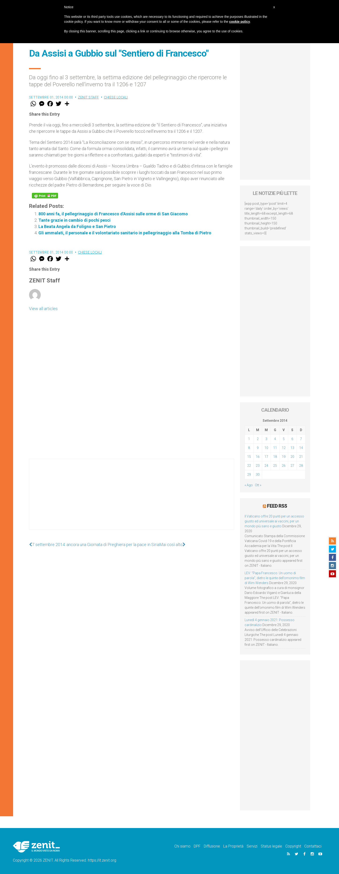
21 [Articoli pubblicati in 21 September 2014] (301, 457)
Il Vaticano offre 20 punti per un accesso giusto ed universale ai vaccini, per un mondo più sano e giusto (274, 521)
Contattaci (312, 846)
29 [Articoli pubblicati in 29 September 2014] (249, 474)
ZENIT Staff (88, 97)
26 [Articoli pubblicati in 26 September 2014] (284, 465)
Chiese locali (116, 97)
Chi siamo (182, 846)
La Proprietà (233, 846)
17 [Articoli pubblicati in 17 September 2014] (266, 457)
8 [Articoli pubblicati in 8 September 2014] (249, 448)
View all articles (43, 308)
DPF (197, 846)
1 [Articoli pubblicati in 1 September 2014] (249, 439)
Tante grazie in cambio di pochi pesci (74, 220)
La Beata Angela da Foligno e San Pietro (77, 226)
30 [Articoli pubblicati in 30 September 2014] (258, 474)
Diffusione (212, 846)
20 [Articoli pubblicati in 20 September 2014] (292, 457)
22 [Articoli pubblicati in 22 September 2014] (249, 465)
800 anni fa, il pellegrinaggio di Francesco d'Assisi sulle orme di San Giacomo (113, 213)
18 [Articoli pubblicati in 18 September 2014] (275, 457)
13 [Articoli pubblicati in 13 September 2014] (292, 448)
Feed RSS (277, 506)
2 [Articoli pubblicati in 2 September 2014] (258, 439)
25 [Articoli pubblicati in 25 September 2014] (275, 465)
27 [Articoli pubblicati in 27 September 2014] (292, 465)
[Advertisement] (132, 499)
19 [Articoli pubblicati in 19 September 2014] (284, 457)
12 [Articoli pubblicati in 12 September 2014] (284, 448)
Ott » (258, 485)
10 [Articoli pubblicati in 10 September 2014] (266, 448)
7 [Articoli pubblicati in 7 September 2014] (301, 439)
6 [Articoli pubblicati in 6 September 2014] (292, 439)
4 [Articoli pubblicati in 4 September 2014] (275, 439)
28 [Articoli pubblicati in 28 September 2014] (301, 465)
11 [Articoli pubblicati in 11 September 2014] (275, 448)
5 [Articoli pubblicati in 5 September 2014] (284, 439)
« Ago (249, 485)
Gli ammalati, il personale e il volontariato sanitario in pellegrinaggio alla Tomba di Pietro (124, 232)
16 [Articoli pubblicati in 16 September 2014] (258, 457)
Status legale (271, 846)
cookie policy (239, 21)
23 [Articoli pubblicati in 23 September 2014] (258, 465)
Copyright (293, 846)
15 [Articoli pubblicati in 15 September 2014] (249, 457)
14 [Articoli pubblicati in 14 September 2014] (301, 448)
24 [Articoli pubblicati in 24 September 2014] (266, 465)
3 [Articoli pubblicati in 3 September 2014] (266, 439)
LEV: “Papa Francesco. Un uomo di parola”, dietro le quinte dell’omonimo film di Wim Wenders (275, 578)
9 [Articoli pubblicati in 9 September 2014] (258, 448)
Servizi (252, 846)
